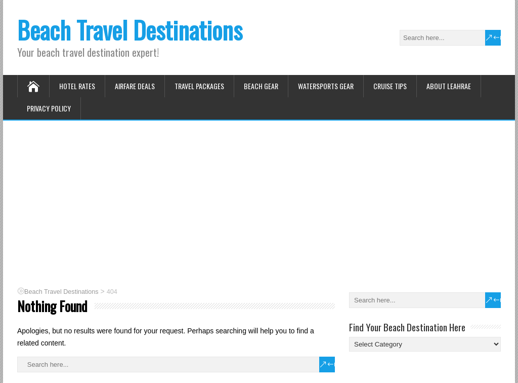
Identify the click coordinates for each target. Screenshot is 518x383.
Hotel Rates (77, 86)
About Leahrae (448, 86)
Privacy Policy (49, 108)
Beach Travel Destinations (129, 30)
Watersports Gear (326, 86)
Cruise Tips (390, 86)
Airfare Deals (135, 86)
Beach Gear (261, 86)
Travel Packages (199, 86)
